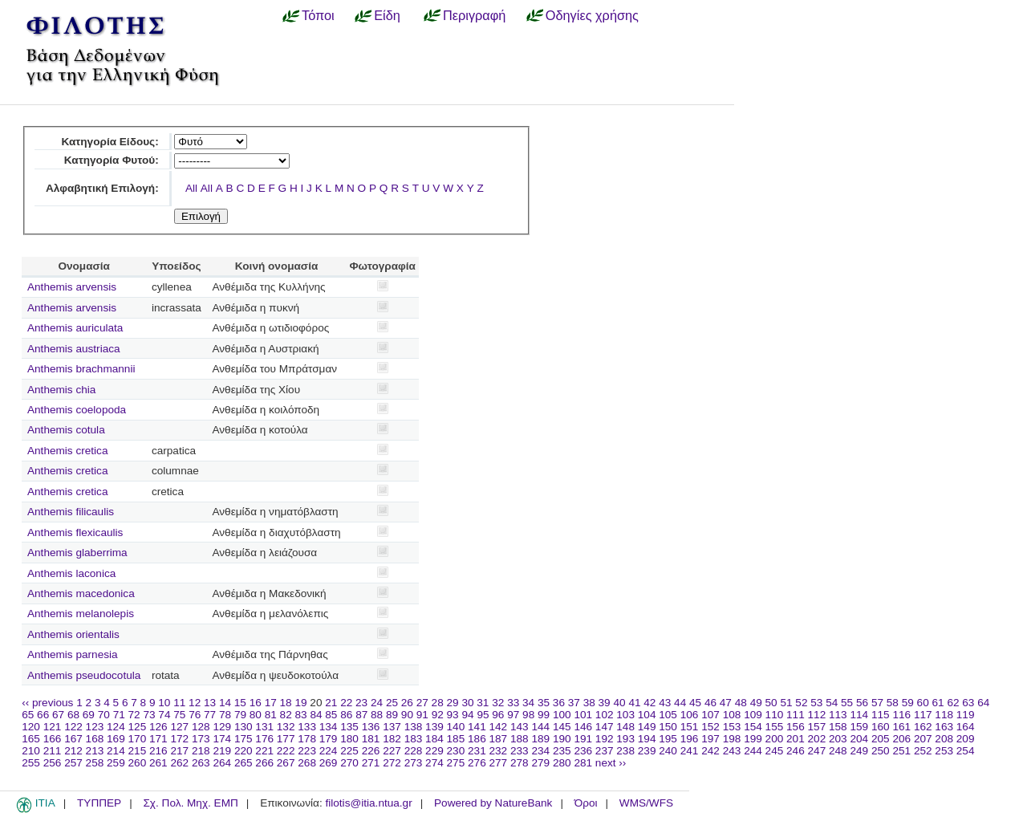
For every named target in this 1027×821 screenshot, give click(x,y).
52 (801, 703)
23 (361, 703)
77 (210, 715)
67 (58, 715)
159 (859, 727)
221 (264, 751)
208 (944, 739)
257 (73, 763)
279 (540, 763)
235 (562, 751)
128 (201, 727)
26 (407, 703)
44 (680, 703)
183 (413, 739)
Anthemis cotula (66, 430)
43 (665, 703)
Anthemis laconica (71, 573)
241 (689, 751)
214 (116, 751)
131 (264, 727)
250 (880, 751)
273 (413, 763)
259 (116, 763)
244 (753, 751)
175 (243, 739)
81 (271, 715)
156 (795, 727)
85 (331, 715)
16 (256, 703)
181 (371, 739)
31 (483, 703)
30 (467, 703)
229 (434, 751)
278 (519, 763)
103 (625, 715)
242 (710, 751)
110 (774, 715)
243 (732, 751)
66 (43, 715)
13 (210, 703)
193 (625, 739)
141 (477, 727)
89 (392, 715)
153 (732, 727)
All (191, 188)
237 (604, 751)
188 (519, 739)
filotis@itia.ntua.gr (368, 803)
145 (562, 727)
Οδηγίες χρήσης (592, 15)
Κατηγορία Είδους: (109, 142)
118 (944, 715)
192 (604, 739)
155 (774, 727)
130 (243, 727)
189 (540, 739)
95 (483, 715)
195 (668, 739)
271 (371, 763)
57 (877, 703)
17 (271, 703)
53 (816, 703)
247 (817, 751)
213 (95, 751)
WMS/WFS (646, 803)
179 (328, 739)
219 (222, 751)
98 (528, 715)
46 (710, 703)
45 (695, 703)
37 (574, 703)
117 (923, 715)
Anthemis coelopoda (76, 410)
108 (732, 715)
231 (477, 751)
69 (89, 715)
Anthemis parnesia (72, 654)
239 (647, 751)
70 (104, 715)
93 (453, 715)
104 (647, 715)
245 (774, 751)
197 (710, 739)
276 (477, 763)
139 (434, 727)
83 (301, 715)
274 (434, 763)
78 (225, 715)
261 (158, 763)
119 (965, 715)
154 (753, 727)
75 (179, 715)
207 (923, 739)
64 (983, 703)
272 (392, 763)
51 (786, 703)
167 (73, 739)
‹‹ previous (47, 703)
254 (965, 751)
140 (456, 727)
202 (817, 739)
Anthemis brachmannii (81, 369)
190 (562, 739)
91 (422, 715)
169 (116, 739)
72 (134, 715)
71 (119, 715)
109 (753, 715)
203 (838, 739)
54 (832, 703)
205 (880, 739)
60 (923, 703)
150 (668, 727)
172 (179, 739)
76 (195, 715)
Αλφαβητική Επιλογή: (102, 188)
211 (52, 751)
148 (625, 727)
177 (286, 739)
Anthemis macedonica (81, 593)
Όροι (586, 803)
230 (456, 751)
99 (544, 715)
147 (604, 727)
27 (422, 703)
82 (286, 715)
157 (817, 727)
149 (647, 727)
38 (589, 703)
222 (286, 751)
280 (562, 763)
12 (195, 703)
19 (300, 703)
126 (158, 727)
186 (477, 739)
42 (649, 703)
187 (498, 739)
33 (513, 703)
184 (434, 739)
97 (513, 715)
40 (619, 703)
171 (158, 739)
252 (923, 751)
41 (634, 703)
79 (240, 715)
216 (158, 751)
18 (286, 703)
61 (938, 703)
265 (243, 763)
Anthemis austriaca (73, 349)
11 (179, 703)
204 (859, 739)
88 (377, 715)
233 (519, 751)
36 (559, 703)
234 (540, 751)
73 (149, 715)
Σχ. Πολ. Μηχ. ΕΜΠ (190, 803)
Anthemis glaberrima (77, 553)
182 (392, 739)
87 (361, 715)
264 (222, 763)
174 (222, 739)
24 (377, 703)
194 (647, 739)
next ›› (611, 763)
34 (528, 703)
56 (862, 703)
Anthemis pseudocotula (83, 675)
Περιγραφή (474, 15)
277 (498, 763)
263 (201, 763)
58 (893, 703)
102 (604, 715)
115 (880, 715)
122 (73, 727)
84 (316, 715)
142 (498, 727)
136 (371, 727)
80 (256, 715)
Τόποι (318, 15)
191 (583, 739)
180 (349, 739)
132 (286, 727)
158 (838, 727)
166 (52, 739)
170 (137, 739)
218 (201, 751)
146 (583, 727)
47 (726, 703)
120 (31, 727)
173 (201, 739)
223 (307, 751)
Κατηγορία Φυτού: (111, 160)
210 (31, 751)
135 (349, 727)
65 (28, 715)
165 (31, 739)
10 (164, 703)
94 (467, 715)
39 (605, 703)
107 (710, 715)
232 (498, 751)
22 (346, 703)
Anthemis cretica (67, 451)
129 (222, 727)
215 (137, 751)
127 (179, 727)
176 (264, 739)
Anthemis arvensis (71, 287)
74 (164, 715)
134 (328, 727)
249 (859, 751)
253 (944, 751)
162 (923, 727)
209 (965, 739)
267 (286, 763)
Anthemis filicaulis (70, 512)
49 (756, 703)
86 (346, 715)
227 (392, 751)
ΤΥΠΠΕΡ (99, 803)
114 (859, 715)
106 (689, 715)
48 (741, 703)
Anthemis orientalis (73, 634)
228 (413, 751)
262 (179, 763)
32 (498, 703)
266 (264, 763)
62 (953, 703)
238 (625, 751)
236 (583, 751)
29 (453, 703)
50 (771, 703)
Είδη (387, 15)
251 (901, 751)
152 (710, 727)
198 (732, 739)
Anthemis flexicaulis (75, 532)
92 (438, 715)
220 (243, 751)
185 (456, 739)
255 (31, 763)
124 (116, 727)
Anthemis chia (61, 390)
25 (392, 703)
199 (753, 739)
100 (562, 715)
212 (73, 751)
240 (668, 751)
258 (95, 763)
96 (498, 715)
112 (817, 715)
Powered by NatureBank (493, 803)
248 (838, 751)
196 (689, 739)
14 (225, 703)
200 (774, 739)
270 (349, 763)
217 (179, 751)
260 (137, 763)
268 (307, 763)
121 (52, 727)
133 (307, 727)
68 (73, 715)
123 (95, 727)
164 (965, 727)
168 (95, 739)
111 (795, 715)
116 (901, 715)
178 (307, 739)
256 (52, 763)
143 (519, 727)
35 (544, 703)
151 (689, 727)
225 (349, 751)
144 (540, 727)
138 (413, 727)
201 (795, 739)
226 (371, 751)
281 (583, 763)
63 (968, 703)
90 (407, 715)
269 (328, 763)
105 (668, 715)
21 (331, 703)
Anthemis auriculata (75, 328)
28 (438, 703)
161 (901, 727)
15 (240, 703)
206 (901, 739)
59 (908, 703)
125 (137, 727)
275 (456, 763)
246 (795, 751)
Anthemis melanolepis (80, 614)
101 (583, 715)
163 (944, 727)
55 (847, 703)
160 (880, 727)
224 (328, 751)
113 (838, 715)
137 (392, 727)
